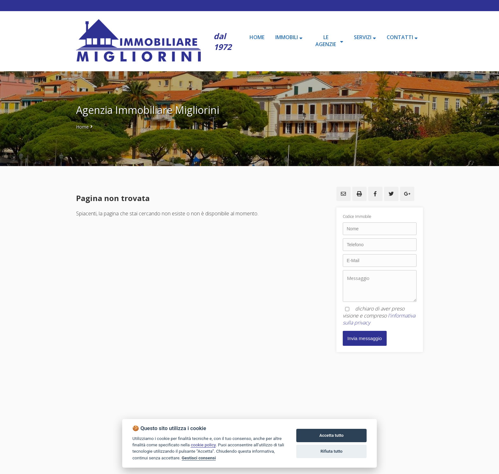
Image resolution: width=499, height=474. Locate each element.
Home (82, 127)
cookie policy (203, 444)
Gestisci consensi (199, 457)
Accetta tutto (331, 435)
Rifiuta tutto (331, 451)
